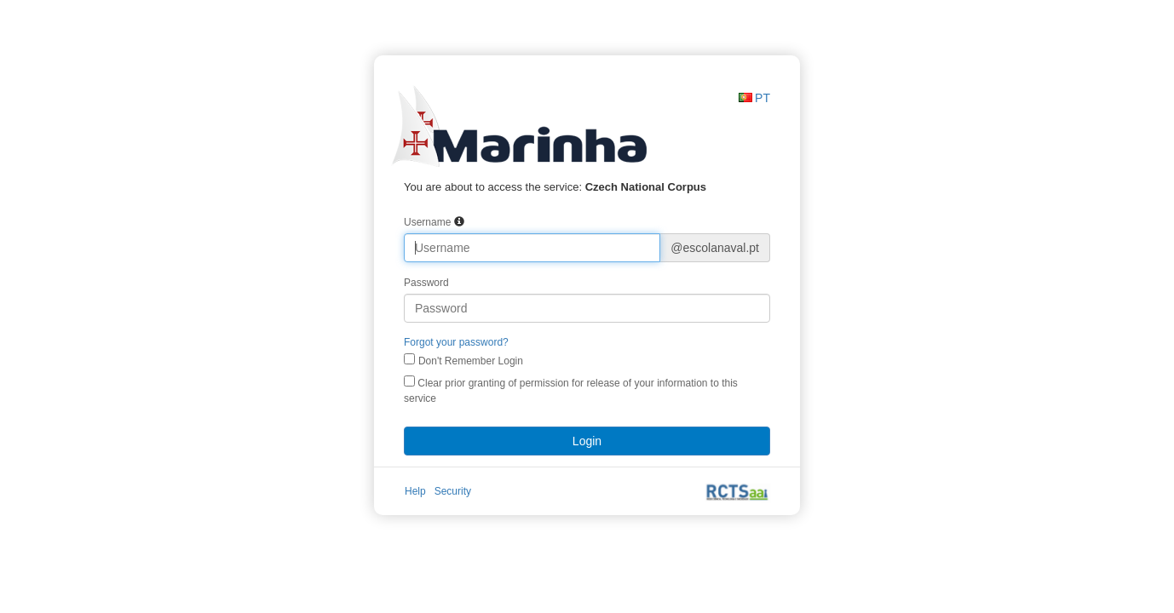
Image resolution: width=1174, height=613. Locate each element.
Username (427, 222)
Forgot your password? (456, 342)
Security (452, 491)
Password (426, 283)
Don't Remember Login (470, 361)
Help (415, 491)
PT (762, 98)
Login (587, 441)
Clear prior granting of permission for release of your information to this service (571, 389)
